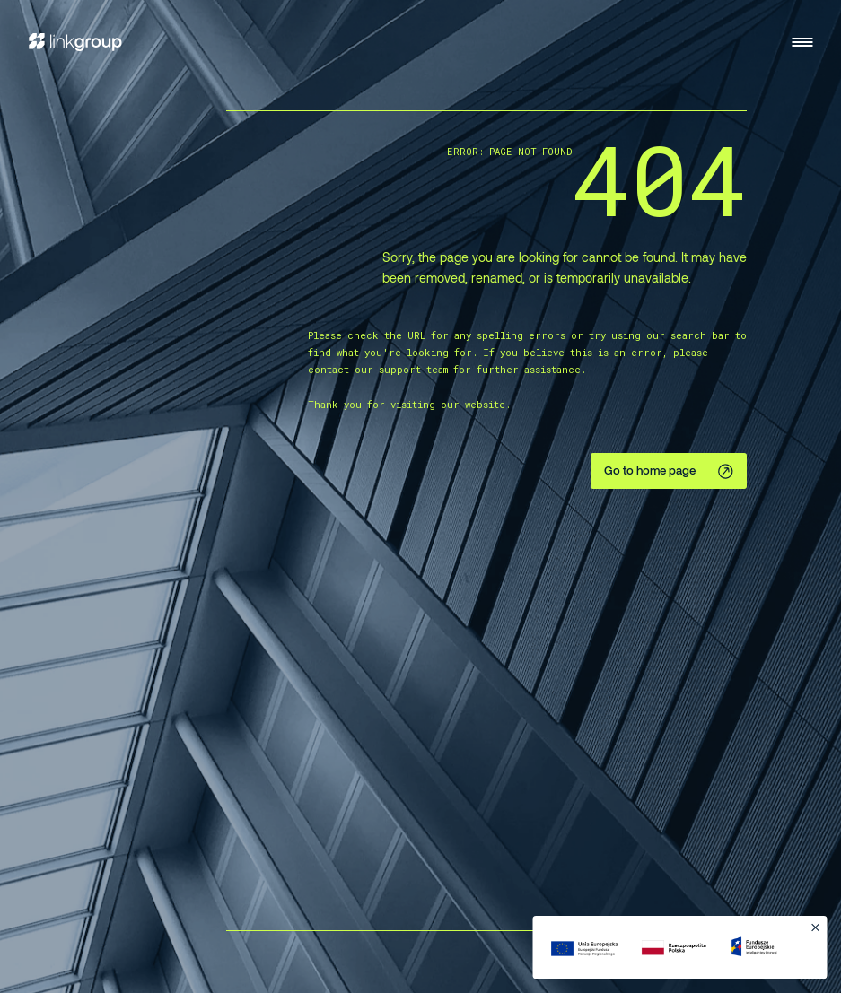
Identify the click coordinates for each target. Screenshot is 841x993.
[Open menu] (802, 42)
